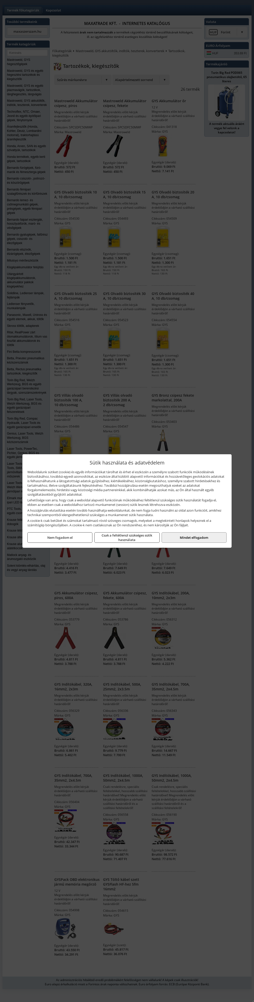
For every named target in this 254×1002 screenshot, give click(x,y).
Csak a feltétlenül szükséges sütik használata (127, 537)
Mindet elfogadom (194, 537)
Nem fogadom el (60, 537)
